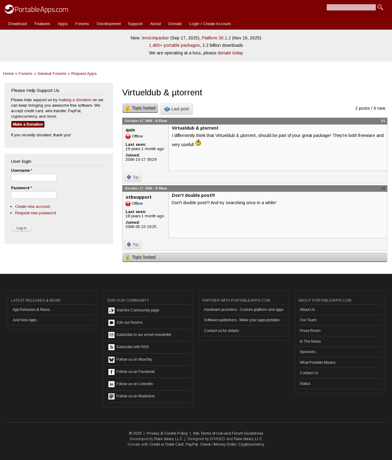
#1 (383, 121)
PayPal (192, 444)
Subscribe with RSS (128, 347)
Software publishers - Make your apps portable (242, 320)
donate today (230, 52)
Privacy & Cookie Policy (167, 433)
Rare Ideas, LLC (168, 439)
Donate (175, 23)
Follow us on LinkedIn (130, 384)
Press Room (310, 331)
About (155, 23)
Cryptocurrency (251, 444)
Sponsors (307, 352)
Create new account (32, 206)
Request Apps (84, 73)
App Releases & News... (32, 309)
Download (17, 23)
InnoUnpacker (155, 37)
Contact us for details (221, 331)
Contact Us (309, 373)
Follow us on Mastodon (131, 396)
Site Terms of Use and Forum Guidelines (228, 433)
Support (135, 23)
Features (42, 23)
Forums (82, 23)
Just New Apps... (26, 320)
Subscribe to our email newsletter (140, 335)
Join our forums (125, 323)
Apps (63, 23)
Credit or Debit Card (166, 444)
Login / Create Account (210, 23)
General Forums (51, 73)
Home (8, 73)
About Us (307, 309)
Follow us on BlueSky (130, 360)
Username (21, 170)
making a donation (75, 100)
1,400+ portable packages (174, 45)
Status (305, 383)
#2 (383, 188)
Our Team (308, 320)
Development (109, 23)
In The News (310, 341)
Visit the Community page (133, 310)
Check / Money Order (218, 444)
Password (21, 188)
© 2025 (135, 433)
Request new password (35, 213)
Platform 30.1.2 (216, 37)
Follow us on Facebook (131, 372)
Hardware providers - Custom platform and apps (243, 309)
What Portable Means (317, 362)
